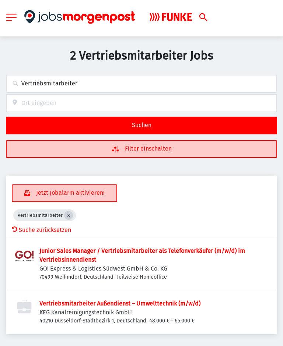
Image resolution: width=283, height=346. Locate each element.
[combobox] (141, 84)
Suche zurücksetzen (41, 229)
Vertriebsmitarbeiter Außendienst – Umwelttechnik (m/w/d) (119, 303)
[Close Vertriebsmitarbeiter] (68, 215)
